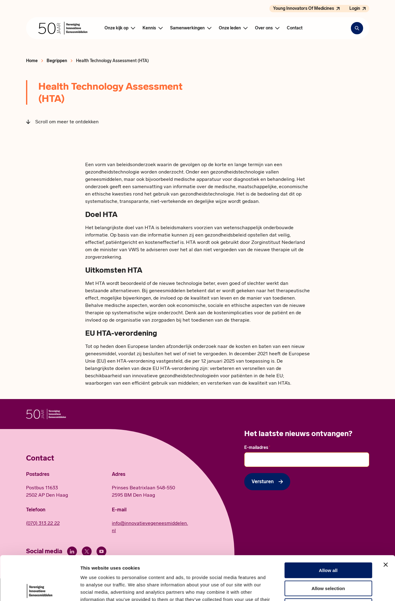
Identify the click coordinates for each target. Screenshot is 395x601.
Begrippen (57, 60)
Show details (321, 589)
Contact (294, 28)
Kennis (149, 28)
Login (354, 8)
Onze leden (230, 28)
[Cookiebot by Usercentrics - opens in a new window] (39, 589)
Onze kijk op (116, 28)
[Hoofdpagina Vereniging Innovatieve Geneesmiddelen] (62, 28)
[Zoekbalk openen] (357, 28)
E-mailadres (257, 447)
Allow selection (328, 544)
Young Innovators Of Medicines (303, 8)
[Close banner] (385, 520)
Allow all (328, 526)
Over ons (264, 28)
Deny (328, 562)
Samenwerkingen (187, 28)
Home (32, 60)
